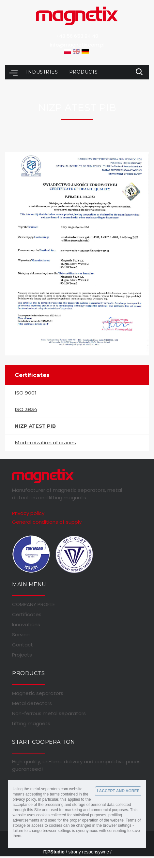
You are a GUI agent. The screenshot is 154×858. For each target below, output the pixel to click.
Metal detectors (32, 703)
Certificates (26, 614)
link (139, 72)
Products (83, 72)
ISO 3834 (26, 409)
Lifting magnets (31, 723)
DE (85, 51)
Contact (22, 645)
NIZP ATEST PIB (35, 426)
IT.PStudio (53, 851)
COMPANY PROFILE (33, 604)
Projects (22, 655)
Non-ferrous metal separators (49, 713)
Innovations (26, 624)
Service (21, 634)
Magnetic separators (37, 693)
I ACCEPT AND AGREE (118, 791)
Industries (42, 72)
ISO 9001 (26, 393)
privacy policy (24, 799)
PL (67, 51)
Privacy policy (28, 513)
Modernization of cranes (45, 442)
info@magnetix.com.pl (77, 44)
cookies (43, 815)
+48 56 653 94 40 (77, 36)
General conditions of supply (47, 522)
